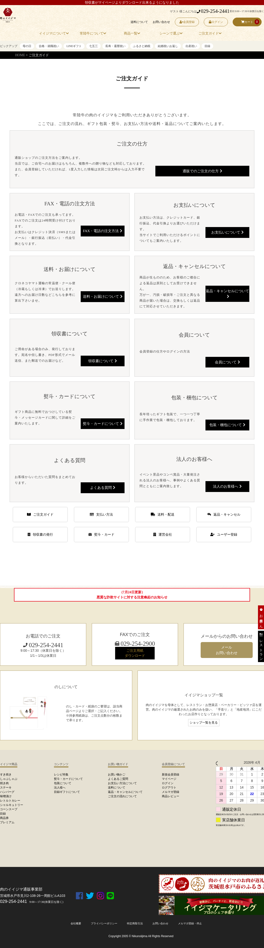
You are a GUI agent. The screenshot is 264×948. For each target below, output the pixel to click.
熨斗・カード (101, 534)
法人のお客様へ (227, 486)
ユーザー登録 (223, 534)
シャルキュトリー (11, 805)
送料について (139, 22)
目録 (207, 46)
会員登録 (187, 22)
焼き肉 (4, 783)
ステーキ (6, 787)
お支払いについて (227, 231)
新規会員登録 (170, 774)
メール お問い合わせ (227, 650)
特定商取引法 (134, 923)
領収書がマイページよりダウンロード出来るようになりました (132, 2)
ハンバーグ (7, 792)
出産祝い (191, 46)
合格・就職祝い (49, 46)
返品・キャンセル (223, 514)
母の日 (27, 46)
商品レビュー (170, 796)
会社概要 (72, 923)
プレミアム (7, 822)
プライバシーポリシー (101, 923)
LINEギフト (74, 46)
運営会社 (162, 534)
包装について (62, 783)
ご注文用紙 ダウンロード (135, 653)
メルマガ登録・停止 (193, 923)
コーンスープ (8, 809)
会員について (227, 362)
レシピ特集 (61, 774)
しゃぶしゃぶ (8, 779)
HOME (20, 55)
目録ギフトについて (67, 792)
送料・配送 (162, 514)
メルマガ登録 (170, 792)
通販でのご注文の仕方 (202, 170)
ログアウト (169, 787)
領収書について (102, 360)
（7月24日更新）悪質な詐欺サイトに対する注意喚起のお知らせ (132, 594)
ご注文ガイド (40, 514)
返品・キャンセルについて (227, 292)
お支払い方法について (122, 783)
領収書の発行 (40, 534)
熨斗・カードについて (102, 423)
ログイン (216, 22)
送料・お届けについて (102, 296)
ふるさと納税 (141, 46)
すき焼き (6, 774)
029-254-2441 (213, 11)
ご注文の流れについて (122, 796)
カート (247, 22)
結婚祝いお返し (168, 46)
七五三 (93, 46)
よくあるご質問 (118, 779)
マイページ (169, 779)
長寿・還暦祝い (115, 46)
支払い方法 (101, 514)
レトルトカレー (10, 800)
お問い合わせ (161, 22)
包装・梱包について (227, 424)
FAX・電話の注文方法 (102, 230)
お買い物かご (116, 774)
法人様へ (60, 787)
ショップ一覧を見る (204, 722)
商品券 (4, 818)
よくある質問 (102, 487)
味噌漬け (6, 796)
